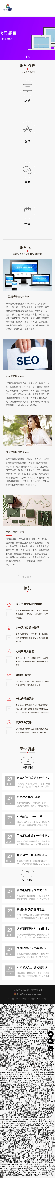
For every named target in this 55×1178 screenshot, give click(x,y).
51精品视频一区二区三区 (32, 1144)
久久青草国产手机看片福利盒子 (36, 1137)
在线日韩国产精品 (44, 1099)
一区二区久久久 (7, 1135)
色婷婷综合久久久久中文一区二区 (29, 1027)
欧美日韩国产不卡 (22, 1131)
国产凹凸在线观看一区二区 (32, 1125)
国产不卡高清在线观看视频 (38, 1092)
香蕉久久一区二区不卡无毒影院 (19, 1099)
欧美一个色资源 (31, 1070)
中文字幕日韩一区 (16, 1158)
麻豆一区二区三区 (44, 1060)
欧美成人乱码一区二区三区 (38, 1084)
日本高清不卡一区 (34, 1115)
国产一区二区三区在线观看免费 (34, 1152)
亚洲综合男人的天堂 (15, 1115)
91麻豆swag (38, 1037)
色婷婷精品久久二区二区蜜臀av (26, 1141)
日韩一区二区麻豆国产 (16, 1166)
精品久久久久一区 (24, 1135)
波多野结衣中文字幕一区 (31, 1096)
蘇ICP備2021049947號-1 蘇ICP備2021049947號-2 (27, 998)
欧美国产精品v (12, 1144)
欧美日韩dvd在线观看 (14, 1076)
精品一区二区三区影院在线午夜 (28, 1162)
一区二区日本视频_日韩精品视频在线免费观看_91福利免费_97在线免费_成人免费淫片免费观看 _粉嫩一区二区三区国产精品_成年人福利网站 (27, 1006)
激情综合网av (6, 1062)
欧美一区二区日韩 (14, 1109)
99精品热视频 (45, 1117)
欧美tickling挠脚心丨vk (20, 1037)
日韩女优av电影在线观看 (17, 1129)
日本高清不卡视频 (14, 1070)
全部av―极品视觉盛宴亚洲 (27, 1113)
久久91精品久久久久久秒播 (30, 1039)
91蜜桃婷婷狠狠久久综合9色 (23, 1013)
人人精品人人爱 (11, 1074)
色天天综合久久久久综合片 (22, 1168)
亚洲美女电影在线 (42, 1017)
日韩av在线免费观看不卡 (11, 1058)
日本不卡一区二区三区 (16, 1054)
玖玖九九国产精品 (30, 1148)
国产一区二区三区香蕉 (32, 1156)
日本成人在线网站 (32, 1109)
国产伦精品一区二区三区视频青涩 (19, 1049)
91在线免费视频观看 (41, 1078)
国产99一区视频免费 (23, 1062)
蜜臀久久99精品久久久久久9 (21, 1066)
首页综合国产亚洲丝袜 (42, 1056)
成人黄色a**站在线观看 (35, 1043)
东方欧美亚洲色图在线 (40, 1129)
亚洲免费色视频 (7, 1119)
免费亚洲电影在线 (26, 1060)
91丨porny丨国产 (34, 1090)
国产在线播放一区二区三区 (32, 1035)
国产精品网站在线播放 (14, 1064)
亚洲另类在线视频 (29, 1117)
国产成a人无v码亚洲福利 (17, 1068)
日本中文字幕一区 (36, 1054)
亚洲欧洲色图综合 (34, 1064)
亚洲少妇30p (44, 1105)
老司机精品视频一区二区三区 (19, 1174)
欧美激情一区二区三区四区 (18, 1103)
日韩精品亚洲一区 (32, 1086)
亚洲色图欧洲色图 (36, 1025)
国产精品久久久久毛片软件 (20, 1041)
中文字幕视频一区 (19, 1072)
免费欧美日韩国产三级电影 (12, 1090)
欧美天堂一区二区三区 (26, 1119)
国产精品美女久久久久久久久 (17, 1150)
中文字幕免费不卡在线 (30, 1164)
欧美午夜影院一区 (14, 1015)
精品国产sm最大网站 (34, 1080)
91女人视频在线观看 (27, 1127)
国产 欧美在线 (14, 1148)
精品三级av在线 (11, 1125)
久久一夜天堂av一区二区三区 (13, 1101)
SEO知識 (27, 880)
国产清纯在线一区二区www (37, 1094)
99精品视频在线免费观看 (33, 1160)
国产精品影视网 (27, 1051)
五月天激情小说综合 (9, 1105)
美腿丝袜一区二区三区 (42, 1103)
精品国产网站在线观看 (26, 1107)
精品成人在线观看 (29, 1019)
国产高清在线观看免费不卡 (24, 1031)
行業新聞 (27, 767)
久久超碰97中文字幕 (37, 1121)
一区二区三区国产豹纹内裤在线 (24, 1023)
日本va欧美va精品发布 (20, 1056)
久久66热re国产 (19, 1025)
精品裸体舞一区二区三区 (15, 1088)
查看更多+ (27, 577)
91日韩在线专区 (36, 1011)
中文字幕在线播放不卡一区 (26, 1045)
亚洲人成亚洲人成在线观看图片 (20, 1146)
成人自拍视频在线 (45, 1133)
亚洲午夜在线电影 (16, 1092)
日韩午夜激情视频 (42, 1041)
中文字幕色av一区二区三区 (40, 1088)
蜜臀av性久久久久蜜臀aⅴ (35, 1015)
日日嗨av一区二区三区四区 (36, 1058)
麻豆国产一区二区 (32, 1172)
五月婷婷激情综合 (26, 1139)
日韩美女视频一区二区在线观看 (36, 1033)
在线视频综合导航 (28, 1105)
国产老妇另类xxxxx (29, 1074)
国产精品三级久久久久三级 (18, 1021)
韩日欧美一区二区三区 (20, 1078)
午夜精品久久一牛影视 (22, 1082)
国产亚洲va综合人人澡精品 (34, 1029)
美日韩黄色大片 (15, 1172)
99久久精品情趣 (41, 1135)
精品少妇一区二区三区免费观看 (32, 1154)
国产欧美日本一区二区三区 (38, 1158)
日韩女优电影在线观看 (14, 1047)
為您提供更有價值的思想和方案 (27, 253)
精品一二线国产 (29, 1170)
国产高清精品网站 (12, 1170)
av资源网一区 (12, 1152)
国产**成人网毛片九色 (20, 1123)
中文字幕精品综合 (12, 1033)
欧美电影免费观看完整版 (15, 1121)
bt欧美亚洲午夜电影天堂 (31, 1009)
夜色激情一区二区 (36, 1101)
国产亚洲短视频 (32, 1076)
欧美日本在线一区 (45, 1049)
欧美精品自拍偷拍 (37, 1166)
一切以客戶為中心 (27, 71)
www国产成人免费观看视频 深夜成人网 (26, 1010)
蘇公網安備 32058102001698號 (29, 994)
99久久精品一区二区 (9, 1051)
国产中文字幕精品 (24, 1017)
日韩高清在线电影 (28, 1111)
